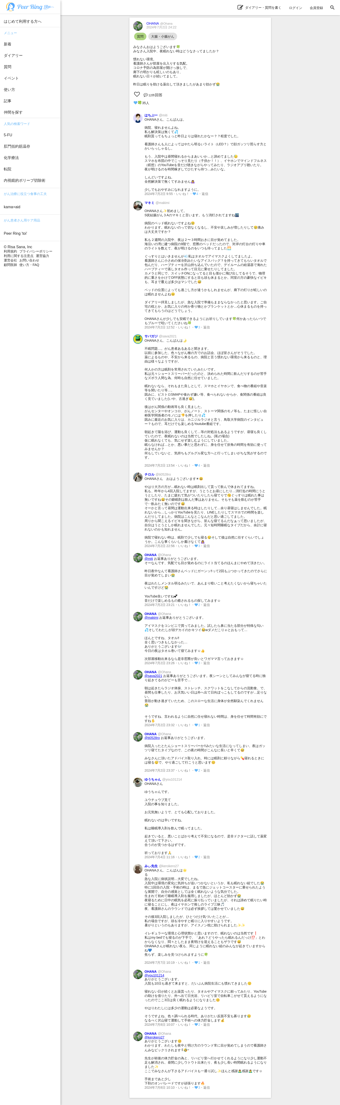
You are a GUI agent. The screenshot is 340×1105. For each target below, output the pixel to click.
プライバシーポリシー (35, 251)
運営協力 (42, 256)
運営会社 (10, 260)
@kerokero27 (154, 1037)
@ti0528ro (152, 738)
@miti (148, 559)
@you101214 (154, 975)
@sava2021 (153, 676)
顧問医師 (10, 265)
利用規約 (10, 251)
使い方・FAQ (29, 265)
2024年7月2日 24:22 (161, 27)
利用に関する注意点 (19, 256)
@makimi (151, 617)
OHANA (159, 23)
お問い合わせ (29, 260)
